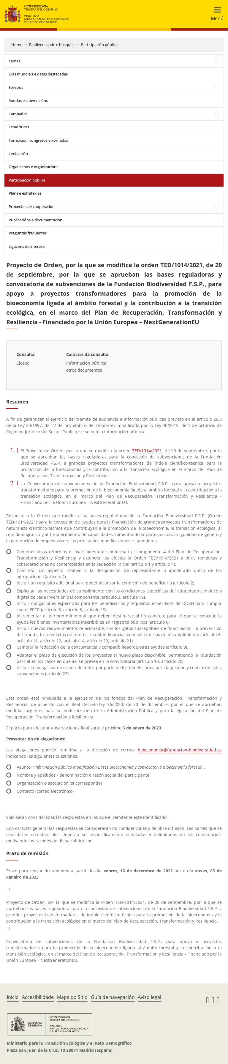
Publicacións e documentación (35, 220)
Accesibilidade (38, 997)
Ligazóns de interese (27, 246)
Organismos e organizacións (33, 166)
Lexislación (18, 153)
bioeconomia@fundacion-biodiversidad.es (180, 750)
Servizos (16, 87)
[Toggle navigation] (215, 14)
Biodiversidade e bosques (51, 44)
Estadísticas (19, 127)
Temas (14, 61)
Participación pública (99, 44)
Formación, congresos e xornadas (38, 140)
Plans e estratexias (25, 193)
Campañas (18, 113)
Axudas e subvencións (28, 100)
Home (16, 44)
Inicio (13, 997)
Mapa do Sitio (72, 997)
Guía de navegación (113, 997)
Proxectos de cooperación (32, 206)
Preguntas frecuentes (28, 233)
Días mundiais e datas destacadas (38, 74)
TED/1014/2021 (147, 450)
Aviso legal (149, 997)
